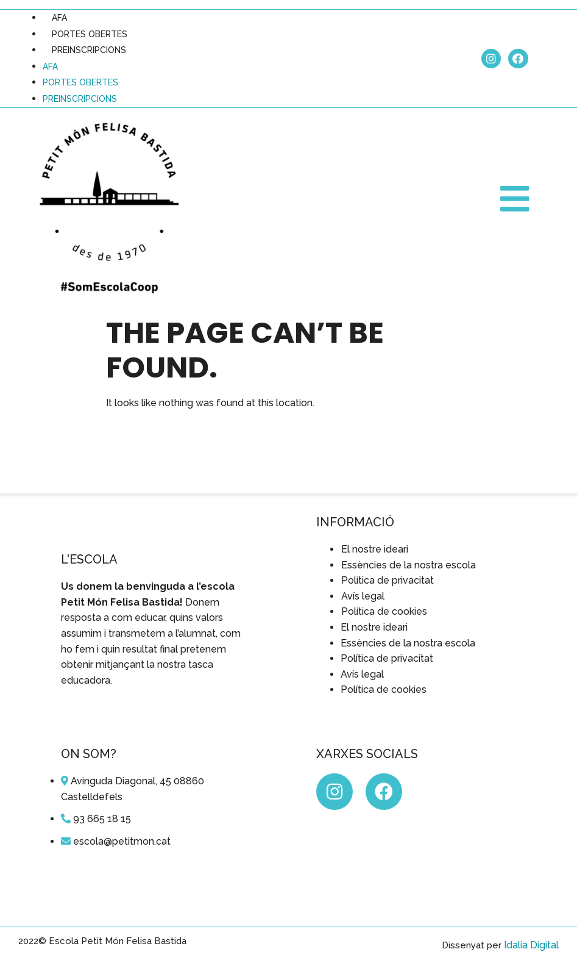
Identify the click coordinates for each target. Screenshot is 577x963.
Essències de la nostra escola (408, 565)
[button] (516, 199)
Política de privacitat (387, 580)
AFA (59, 18)
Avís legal (362, 596)
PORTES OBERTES (89, 34)
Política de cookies (384, 611)
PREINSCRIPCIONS (89, 50)
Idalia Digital (531, 945)
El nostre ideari (374, 549)
